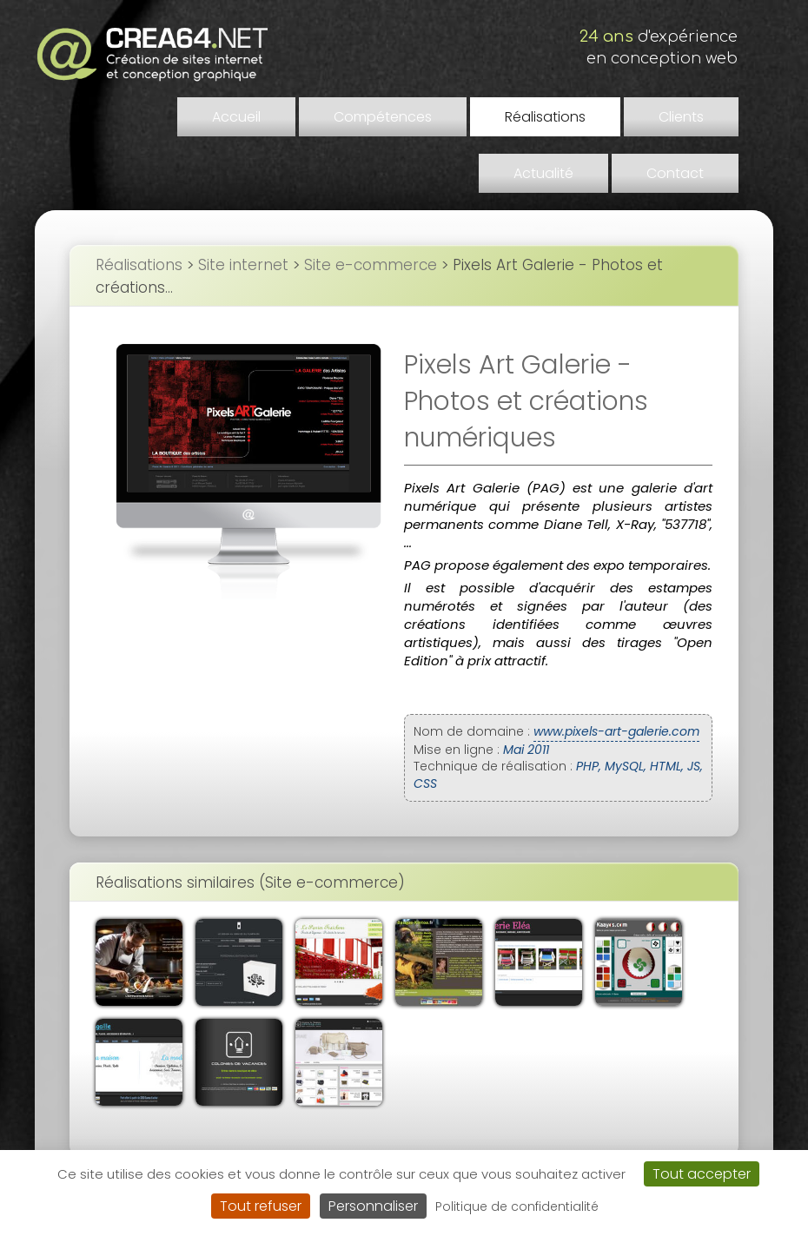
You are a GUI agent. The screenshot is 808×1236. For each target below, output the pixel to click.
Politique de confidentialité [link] (517, 1206)
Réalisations (466, 114)
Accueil (269, 114)
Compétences (361, 114)
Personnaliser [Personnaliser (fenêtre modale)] (373, 1206)
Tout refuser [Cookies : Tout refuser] (260, 1206)
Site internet (243, 186)
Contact (698, 114)
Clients (549, 114)
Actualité (622, 114)
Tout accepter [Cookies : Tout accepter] (701, 1174)
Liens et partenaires (395, 1099)
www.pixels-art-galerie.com (616, 653)
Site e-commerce (370, 186)
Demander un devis (528, 1099)
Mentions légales (270, 1099)
